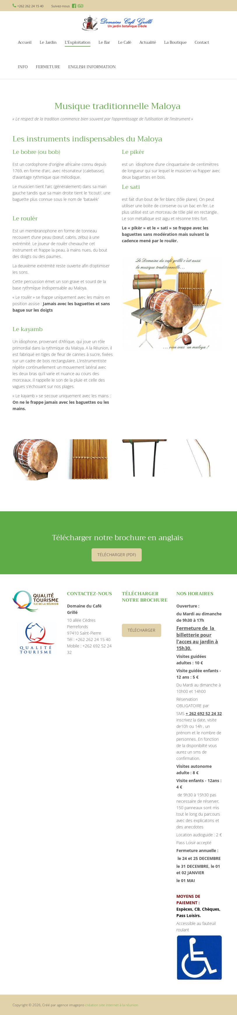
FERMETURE (48, 67)
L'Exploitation (77, 42)
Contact (202, 42)
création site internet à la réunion (111, 1004)
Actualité (147, 42)
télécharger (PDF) (116, 554)
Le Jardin (48, 42)
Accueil (24, 42)
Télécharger (141, 630)
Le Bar (104, 42)
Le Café (124, 42)
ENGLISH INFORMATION (92, 67)
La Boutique (175, 42)
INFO (23, 67)
